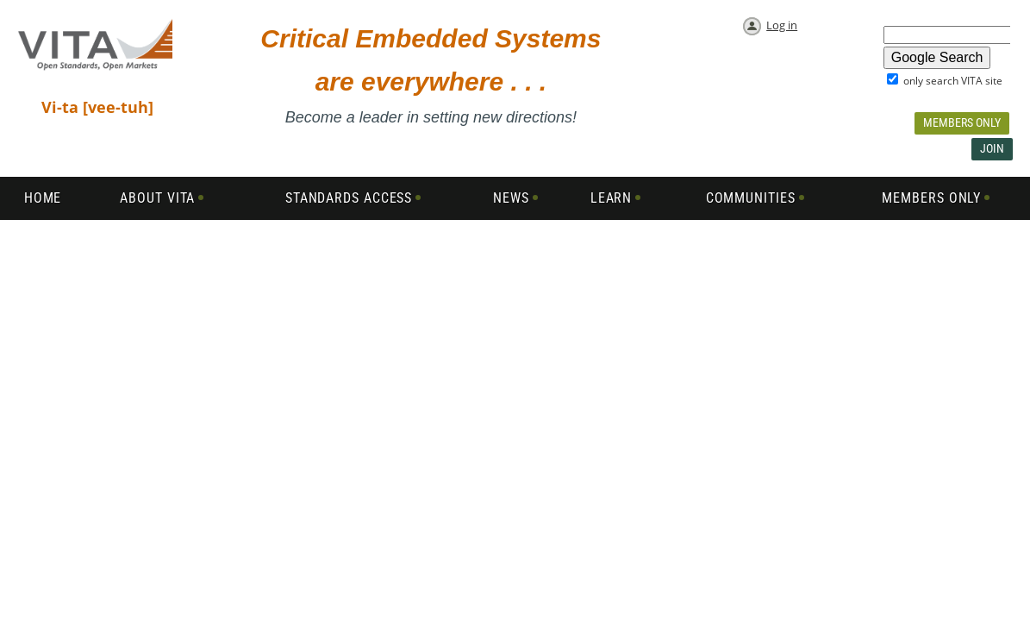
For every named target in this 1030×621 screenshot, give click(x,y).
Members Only (962, 122)
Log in (781, 25)
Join (992, 148)
